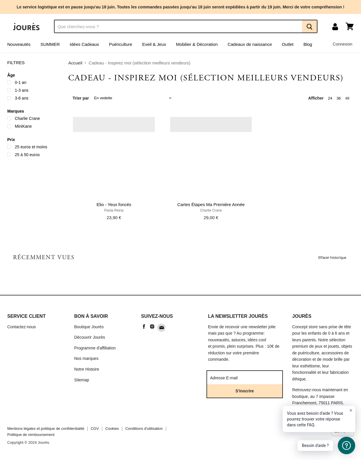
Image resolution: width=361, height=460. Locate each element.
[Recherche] (178, 26)
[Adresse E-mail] (242, 377)
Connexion (342, 44)
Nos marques (86, 358)
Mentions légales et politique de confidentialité (45, 428)
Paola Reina (113, 210)
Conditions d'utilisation (144, 428)
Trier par (81, 98)
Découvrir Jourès (89, 337)
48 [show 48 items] (347, 98)
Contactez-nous (21, 326)
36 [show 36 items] (339, 98)
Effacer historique (332, 257)
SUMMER (50, 44)
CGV (95, 428)
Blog (307, 44)
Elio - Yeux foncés (114, 204)
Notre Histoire (86, 369)
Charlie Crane (211, 210)
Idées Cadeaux (84, 44)
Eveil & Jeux (154, 44)
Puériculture (120, 44)
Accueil (75, 62)
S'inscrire (245, 391)
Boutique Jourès (89, 326)
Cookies (112, 428)
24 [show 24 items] (330, 98)
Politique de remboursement (31, 434)
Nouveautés (18, 44)
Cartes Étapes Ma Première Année (211, 204)
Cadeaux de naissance (250, 44)
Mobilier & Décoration (197, 44)
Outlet (287, 44)
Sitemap (81, 380)
